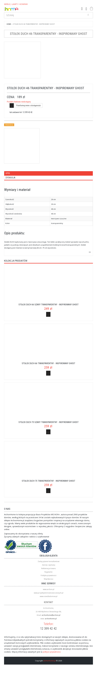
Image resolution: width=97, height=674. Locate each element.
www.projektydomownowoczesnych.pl (48, 593)
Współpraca (48, 579)
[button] (82, 9)
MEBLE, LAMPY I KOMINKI (16, 4)
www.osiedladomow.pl (48, 596)
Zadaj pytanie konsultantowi (48, 561)
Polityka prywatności (48, 575)
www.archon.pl (48, 589)
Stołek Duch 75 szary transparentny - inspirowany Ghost (49, 422)
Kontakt (48, 602)
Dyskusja (10, 177)
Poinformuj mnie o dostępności (28, 105)
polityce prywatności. (52, 652)
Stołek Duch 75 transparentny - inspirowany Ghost (48, 481)
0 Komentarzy (9, 125)
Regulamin (48, 572)
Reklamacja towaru (48, 568)
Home (9, 24)
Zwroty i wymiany (48, 565)
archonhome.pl (51, 618)
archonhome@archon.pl (51, 615)
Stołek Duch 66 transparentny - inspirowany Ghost (48, 363)
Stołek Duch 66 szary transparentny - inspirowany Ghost (49, 304)
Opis (8, 173)
